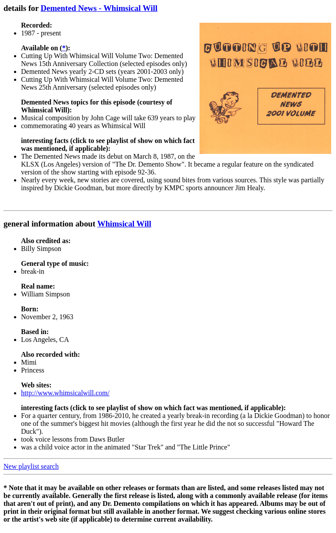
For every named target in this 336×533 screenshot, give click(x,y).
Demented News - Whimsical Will (99, 8)
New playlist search (31, 466)
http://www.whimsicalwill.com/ (65, 393)
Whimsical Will (124, 223)
